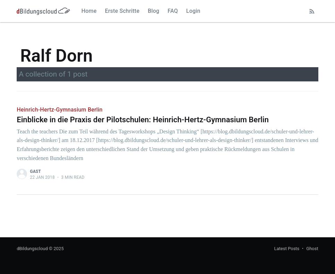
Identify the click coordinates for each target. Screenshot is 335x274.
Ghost (312, 248)
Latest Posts (287, 248)
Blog (153, 11)
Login (193, 11)
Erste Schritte (122, 11)
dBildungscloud (32, 248)
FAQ (173, 11)
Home (89, 11)
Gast (35, 171)
